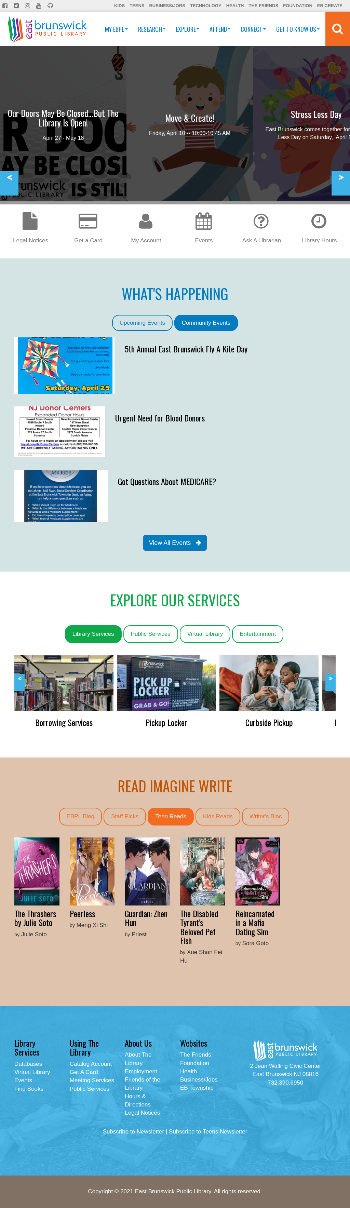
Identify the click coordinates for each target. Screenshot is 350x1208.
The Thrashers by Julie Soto (35, 917)
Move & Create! (189, 117)
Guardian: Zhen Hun (146, 917)
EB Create (329, 5)
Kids (119, 5)
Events (23, 1080)
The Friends (263, 5)
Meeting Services (92, 1080)
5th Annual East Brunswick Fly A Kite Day (186, 349)
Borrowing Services (64, 722)
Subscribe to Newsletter (133, 1131)
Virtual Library (205, 634)
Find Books (28, 1089)
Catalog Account (91, 1064)
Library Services (93, 634)
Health (235, 5)
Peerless (82, 913)
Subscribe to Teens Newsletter (208, 1131)
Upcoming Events (142, 323)
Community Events (206, 323)
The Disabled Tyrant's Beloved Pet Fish (199, 927)
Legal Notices (142, 1113)
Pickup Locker (166, 722)
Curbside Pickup (269, 722)
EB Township (197, 1088)
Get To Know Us (298, 29)
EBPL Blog (81, 816)
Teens (137, 5)
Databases (28, 1064)
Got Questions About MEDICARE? (167, 481)
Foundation (297, 5)
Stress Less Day (316, 114)
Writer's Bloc (266, 816)
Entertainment (258, 634)
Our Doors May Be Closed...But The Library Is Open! (63, 118)
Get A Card (84, 1072)
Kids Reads (218, 816)
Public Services (151, 634)
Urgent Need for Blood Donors (160, 418)
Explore (187, 29)
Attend (220, 29)
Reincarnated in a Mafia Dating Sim (254, 922)
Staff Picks (124, 816)
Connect (253, 29)
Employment (141, 1071)
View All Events (175, 542)
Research (151, 29)
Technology (205, 5)
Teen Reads (170, 816)
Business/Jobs (167, 5)
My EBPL (116, 29)
